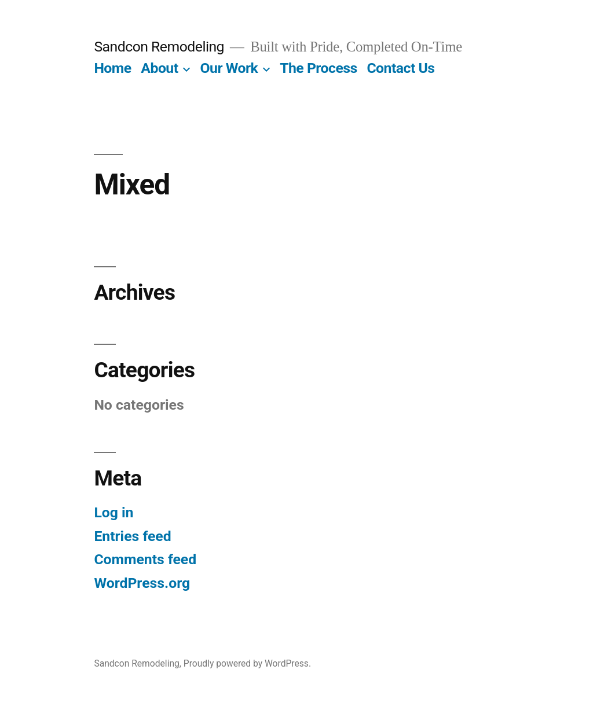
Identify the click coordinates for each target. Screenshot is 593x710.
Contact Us (400, 68)
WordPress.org (142, 583)
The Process (318, 68)
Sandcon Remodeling (159, 46)
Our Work (229, 68)
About (159, 68)
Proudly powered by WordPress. (247, 663)
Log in (113, 512)
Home (112, 68)
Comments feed (145, 559)
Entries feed (132, 536)
